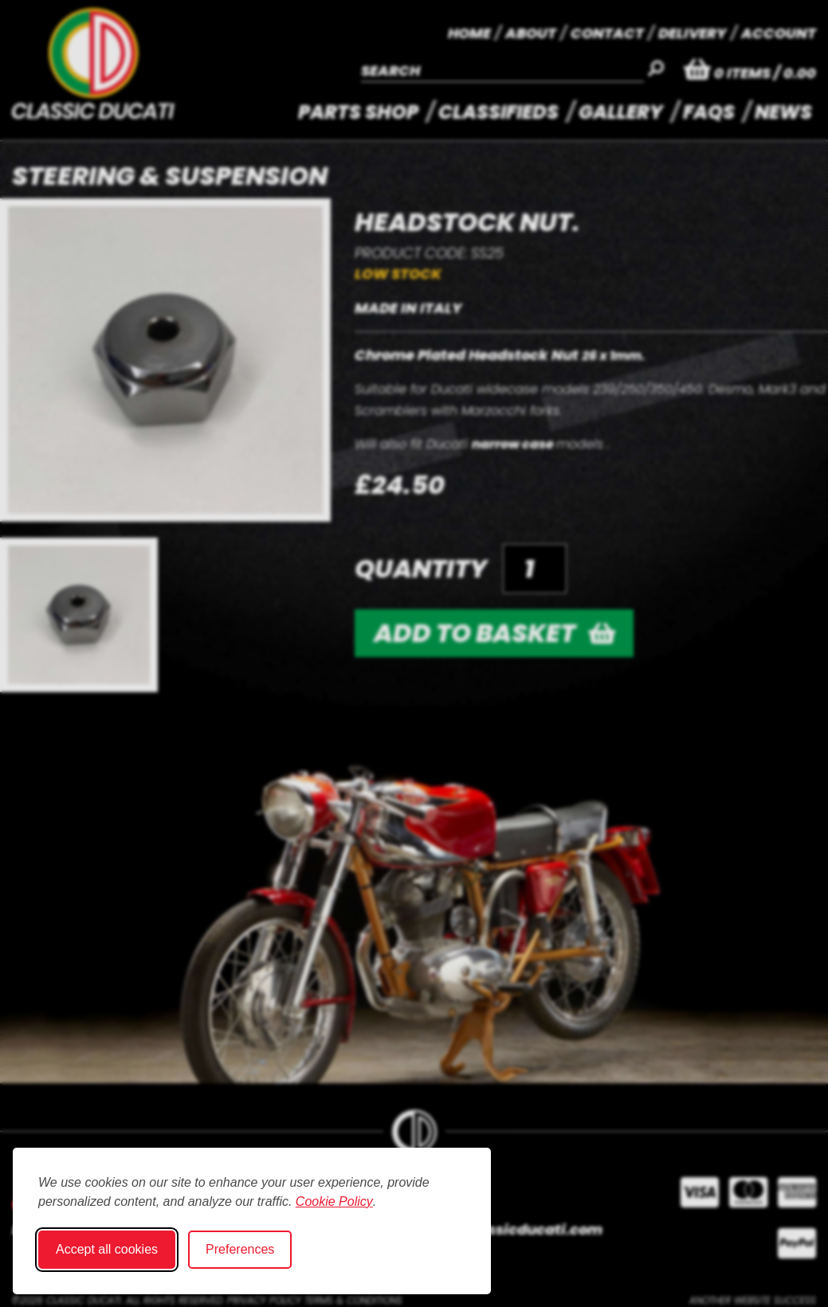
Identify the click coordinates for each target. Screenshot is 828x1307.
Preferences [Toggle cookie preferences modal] (240, 1249)
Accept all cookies (107, 1249)
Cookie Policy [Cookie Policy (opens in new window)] (334, 1201)
